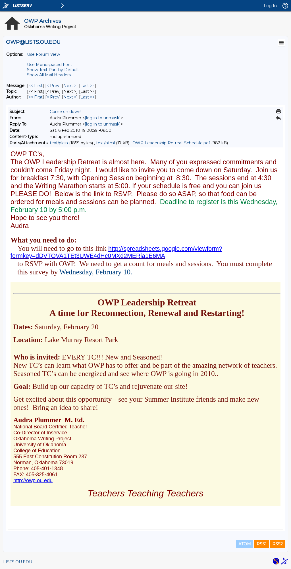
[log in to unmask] (103, 117)
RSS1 (262, 544)
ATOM (244, 544)
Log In (270, 5)
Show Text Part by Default (53, 69)
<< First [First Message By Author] (35, 97)
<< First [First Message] (35, 85)
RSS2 (277, 544)
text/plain (59, 142)
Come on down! (65, 111)
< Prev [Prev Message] (53, 85)
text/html (105, 142)
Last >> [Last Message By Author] (87, 97)
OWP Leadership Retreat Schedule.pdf (171, 142)
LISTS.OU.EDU (17, 561)
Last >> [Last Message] (87, 85)
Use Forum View (43, 54)
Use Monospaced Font (49, 64)
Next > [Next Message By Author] (69, 97)
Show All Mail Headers (49, 74)
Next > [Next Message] (69, 85)
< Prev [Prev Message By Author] (53, 97)
